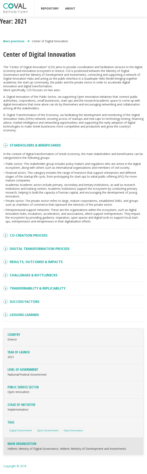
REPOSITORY (50, 8)
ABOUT (70, 8)
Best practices (14, 41)
